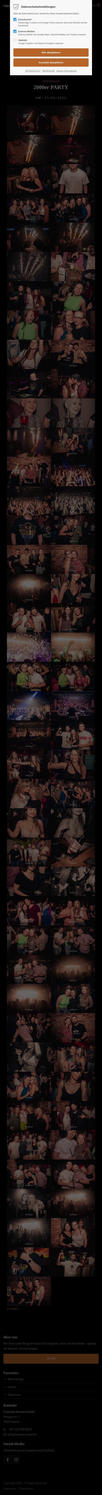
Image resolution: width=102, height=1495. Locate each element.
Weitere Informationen (66, 71)
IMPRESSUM (48, 71)
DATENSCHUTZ (32, 71)
